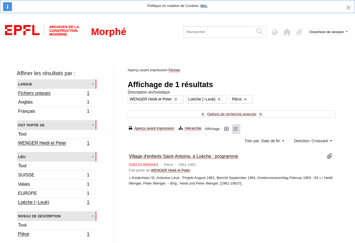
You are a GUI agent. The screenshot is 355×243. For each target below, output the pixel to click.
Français (54, 112)
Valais (54, 185)
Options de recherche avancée (231, 114)
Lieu (22, 156)
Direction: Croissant (311, 141)
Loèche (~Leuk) (54, 203)
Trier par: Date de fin (263, 141)
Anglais (54, 103)
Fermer (174, 70)
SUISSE (54, 176)
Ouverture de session (327, 32)
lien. (204, 6)
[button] (287, 32)
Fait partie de (31, 124)
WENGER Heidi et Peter (54, 144)
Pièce (54, 235)
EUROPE (54, 194)
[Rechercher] (218, 32)
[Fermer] (348, 7)
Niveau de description (39, 216)
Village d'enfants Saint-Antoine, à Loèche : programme (183, 156)
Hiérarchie (190, 128)
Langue (25, 84)
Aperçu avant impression (151, 128)
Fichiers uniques (54, 94)
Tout (22, 134)
